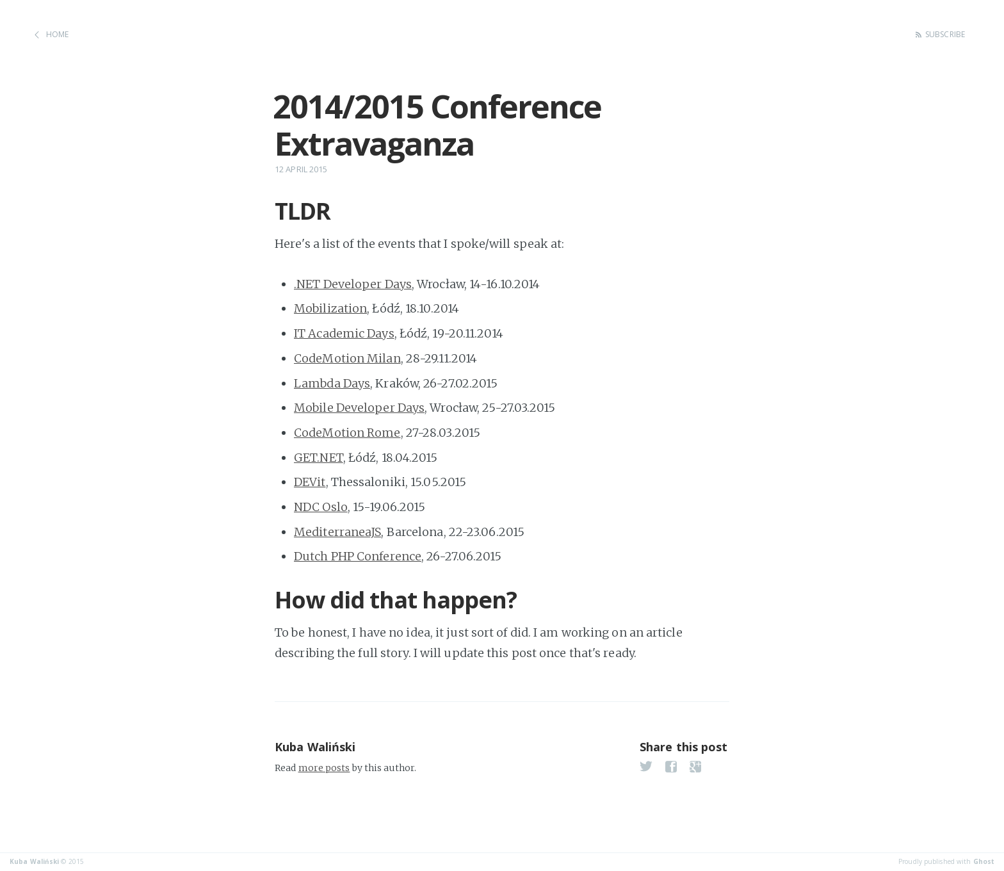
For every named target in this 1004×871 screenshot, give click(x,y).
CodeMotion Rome (347, 432)
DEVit (310, 482)
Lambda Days (332, 383)
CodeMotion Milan (347, 358)
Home (57, 34)
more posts (324, 768)
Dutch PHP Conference (357, 556)
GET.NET (318, 457)
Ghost (984, 861)
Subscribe (945, 34)
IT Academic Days (344, 333)
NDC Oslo (321, 507)
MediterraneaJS (337, 532)
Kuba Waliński (315, 746)
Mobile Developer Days (359, 407)
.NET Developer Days (353, 284)
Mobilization (330, 308)
